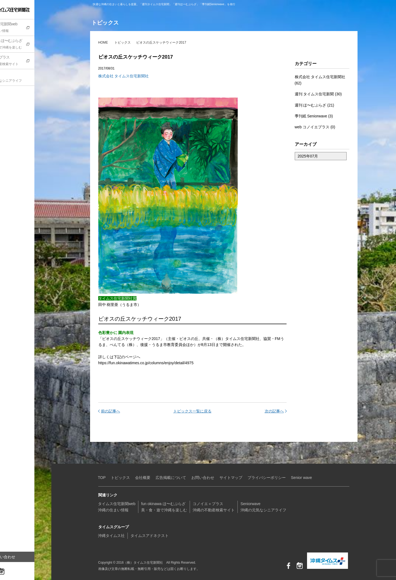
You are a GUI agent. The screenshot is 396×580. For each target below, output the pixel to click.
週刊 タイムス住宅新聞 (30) (318, 94)
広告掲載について (171, 477)
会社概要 (142, 477)
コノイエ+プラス (29, 61)
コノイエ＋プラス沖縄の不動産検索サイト (214, 507)
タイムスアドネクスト (149, 535)
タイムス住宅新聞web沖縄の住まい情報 (117, 507)
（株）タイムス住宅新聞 (21, 9)
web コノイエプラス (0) (315, 127)
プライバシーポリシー (267, 477)
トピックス (122, 42)
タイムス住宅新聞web (29, 28)
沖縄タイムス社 (111, 535)
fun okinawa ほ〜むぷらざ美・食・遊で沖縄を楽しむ (164, 507)
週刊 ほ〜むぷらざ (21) (314, 105)
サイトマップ (230, 477)
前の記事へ (110, 411)
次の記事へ (274, 411)
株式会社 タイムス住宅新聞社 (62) (320, 80)
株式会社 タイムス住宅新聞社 (123, 76)
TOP (102, 477)
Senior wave (301, 477)
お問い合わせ (20, 557)
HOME (103, 42)
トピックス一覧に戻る (192, 411)
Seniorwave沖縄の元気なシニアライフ (263, 507)
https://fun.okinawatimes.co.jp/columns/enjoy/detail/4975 (145, 363)
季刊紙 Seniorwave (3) (314, 116)
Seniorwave (29, 78)
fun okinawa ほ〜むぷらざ (29, 44)
